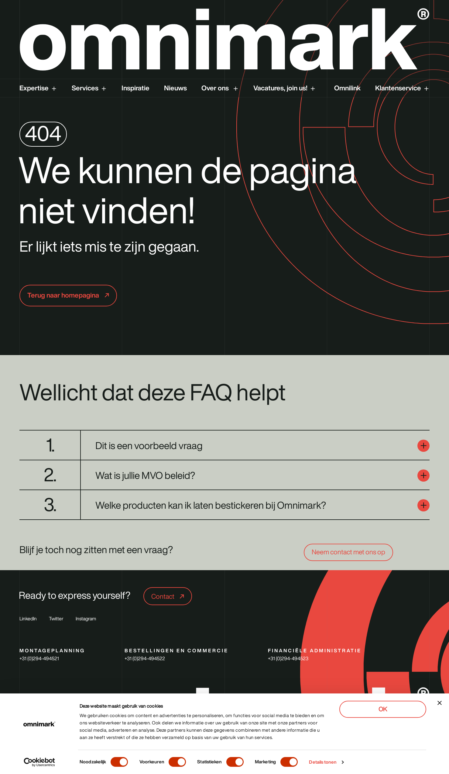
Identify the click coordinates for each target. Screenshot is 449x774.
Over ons (215, 87)
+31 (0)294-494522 (145, 658)
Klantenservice (398, 87)
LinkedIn (28, 618)
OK (383, 709)
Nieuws (175, 87)
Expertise (34, 87)
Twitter (56, 618)
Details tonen (322, 762)
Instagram (86, 618)
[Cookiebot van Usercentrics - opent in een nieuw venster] (39, 762)
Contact (163, 596)
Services (85, 87)
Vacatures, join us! (280, 87)
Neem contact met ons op (348, 551)
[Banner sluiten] (439, 703)
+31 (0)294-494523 (288, 658)
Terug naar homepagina (64, 295)
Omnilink (347, 87)
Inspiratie (135, 87)
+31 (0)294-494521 (39, 658)
